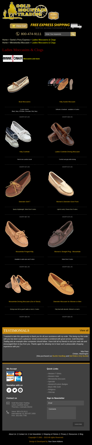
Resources (73, 434)
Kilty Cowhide (25, 152)
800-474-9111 (31, 34)
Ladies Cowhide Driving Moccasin (67, 152)
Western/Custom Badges (58, 384)
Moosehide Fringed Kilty (24, 252)
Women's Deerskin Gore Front (67, 202)
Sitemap (51, 392)
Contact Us (22, 434)
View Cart (19, 26)
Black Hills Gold (54, 387)
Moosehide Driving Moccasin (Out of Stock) (24, 301)
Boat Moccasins (24, 102)
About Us (12, 434)
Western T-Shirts (54, 374)
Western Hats (53, 376)
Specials (51, 382)
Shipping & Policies (51, 434)
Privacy (64, 434)
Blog (81, 434)
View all (84, 330)
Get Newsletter (35, 434)
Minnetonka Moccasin (20, 43)
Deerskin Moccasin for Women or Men (67, 301)
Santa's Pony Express (20, 40)
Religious (52, 389)
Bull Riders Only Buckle (79, 356)
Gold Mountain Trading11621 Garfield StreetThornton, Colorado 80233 (22, 405)
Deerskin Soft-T (24, 202)
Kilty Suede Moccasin (67, 102)
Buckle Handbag (59, 356)
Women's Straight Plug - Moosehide (67, 252)
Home (5, 40)
